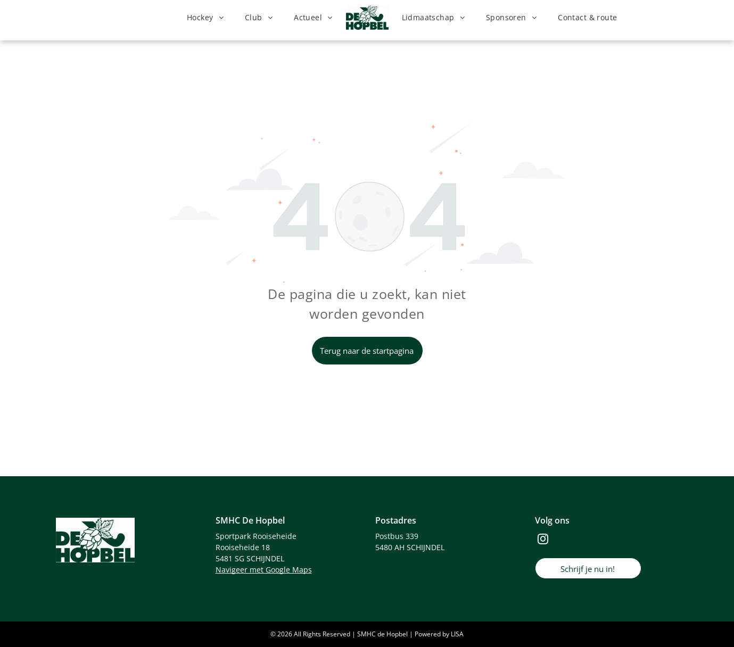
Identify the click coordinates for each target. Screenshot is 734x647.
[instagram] (543, 540)
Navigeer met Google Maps (264, 570)
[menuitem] (205, 18)
